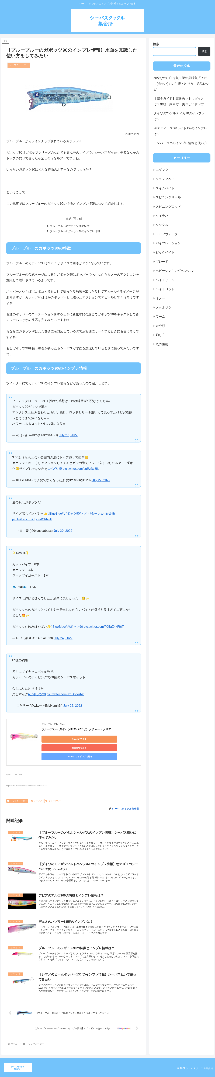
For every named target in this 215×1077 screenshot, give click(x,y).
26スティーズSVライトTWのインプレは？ (180, 131)
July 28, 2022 (72, 706)
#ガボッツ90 (71, 514)
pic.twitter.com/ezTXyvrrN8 (65, 695)
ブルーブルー (53, 793)
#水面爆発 (107, 514)
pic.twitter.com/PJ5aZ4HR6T (104, 627)
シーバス (36, 793)
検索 (156, 44)
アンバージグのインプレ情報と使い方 (180, 143)
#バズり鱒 (55, 469)
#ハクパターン (90, 514)
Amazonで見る (57, 740)
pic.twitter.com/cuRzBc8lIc (81, 469)
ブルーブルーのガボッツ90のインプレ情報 (75, 231)
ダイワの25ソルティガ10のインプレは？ (179, 116)
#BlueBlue (55, 514)
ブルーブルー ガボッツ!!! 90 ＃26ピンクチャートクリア (76, 730)
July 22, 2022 (101, 481)
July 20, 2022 (63, 531)
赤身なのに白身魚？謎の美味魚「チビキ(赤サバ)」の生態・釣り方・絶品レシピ (181, 83)
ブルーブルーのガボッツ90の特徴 (69, 226)
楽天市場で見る (90, 740)
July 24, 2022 (63, 638)
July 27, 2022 (68, 436)
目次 (68, 218)
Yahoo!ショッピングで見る (57, 748)
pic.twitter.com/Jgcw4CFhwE (32, 520)
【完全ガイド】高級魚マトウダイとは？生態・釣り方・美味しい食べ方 (179, 101)
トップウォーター (17, 793)
